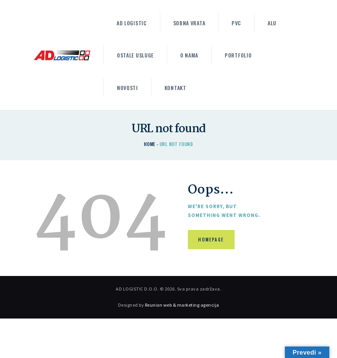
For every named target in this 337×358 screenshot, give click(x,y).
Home (149, 144)
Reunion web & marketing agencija (182, 305)
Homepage (211, 239)
